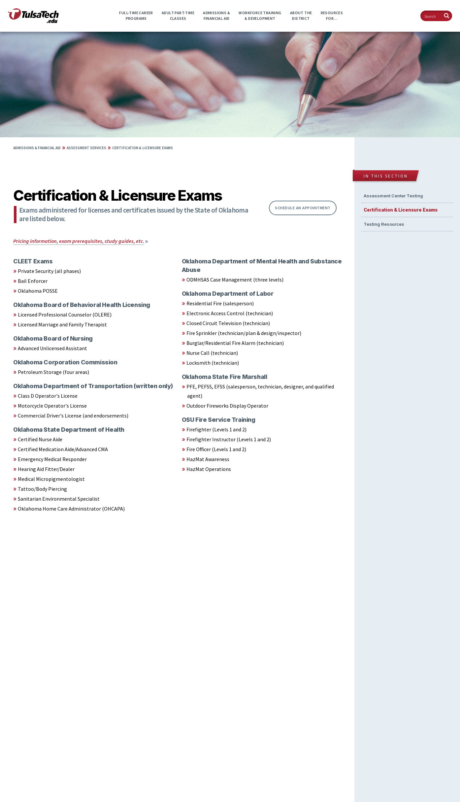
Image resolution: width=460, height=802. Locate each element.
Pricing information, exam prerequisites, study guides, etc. (78, 241)
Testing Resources (384, 224)
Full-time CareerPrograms (136, 15)
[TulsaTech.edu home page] (33, 21)
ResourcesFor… (332, 15)
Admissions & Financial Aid (37, 148)
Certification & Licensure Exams (142, 148)
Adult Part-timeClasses (178, 15)
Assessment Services (86, 148)
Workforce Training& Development (260, 15)
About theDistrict (301, 15)
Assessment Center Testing (393, 195)
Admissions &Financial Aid (216, 15)
